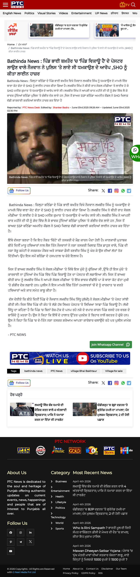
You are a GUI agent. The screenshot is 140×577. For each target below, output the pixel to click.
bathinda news (33, 370)
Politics (29, 13)
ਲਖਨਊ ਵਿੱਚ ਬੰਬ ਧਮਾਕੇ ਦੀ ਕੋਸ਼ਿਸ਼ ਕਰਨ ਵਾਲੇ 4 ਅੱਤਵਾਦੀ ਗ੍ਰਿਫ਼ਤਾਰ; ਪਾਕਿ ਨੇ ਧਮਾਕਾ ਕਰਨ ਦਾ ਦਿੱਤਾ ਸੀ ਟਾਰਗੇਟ (102, 491)
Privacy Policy (70, 573)
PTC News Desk (31, 107)
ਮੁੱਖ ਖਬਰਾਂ (22, 44)
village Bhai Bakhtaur (84, 370)
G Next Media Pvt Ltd (24, 572)
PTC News (56, 370)
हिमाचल (125, 13)
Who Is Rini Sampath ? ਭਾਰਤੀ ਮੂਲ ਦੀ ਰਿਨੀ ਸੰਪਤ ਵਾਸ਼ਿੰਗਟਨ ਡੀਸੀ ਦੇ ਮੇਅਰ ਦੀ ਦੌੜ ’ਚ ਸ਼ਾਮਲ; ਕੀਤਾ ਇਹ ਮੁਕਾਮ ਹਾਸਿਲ (102, 532)
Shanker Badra (61, 107)
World (57, 523)
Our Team (121, 568)
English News (12, 13)
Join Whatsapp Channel (112, 344)
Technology (58, 515)
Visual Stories (46, 13)
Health (57, 496)
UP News (101, 13)
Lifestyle (58, 502)
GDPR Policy (88, 573)
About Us (78, 568)
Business (59, 481)
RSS (100, 573)
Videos (63, 13)
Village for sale (113, 370)
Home (11, 44)
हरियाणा (114, 13)
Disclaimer (107, 568)
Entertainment (81, 13)
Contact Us (92, 568)
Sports (57, 528)
